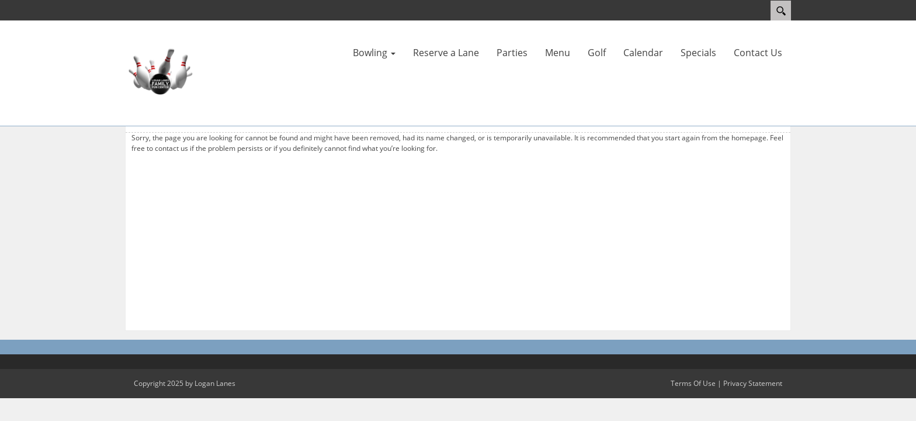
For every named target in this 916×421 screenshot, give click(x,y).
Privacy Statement (752, 383)
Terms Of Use (693, 383)
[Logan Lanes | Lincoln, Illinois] (160, 72)
